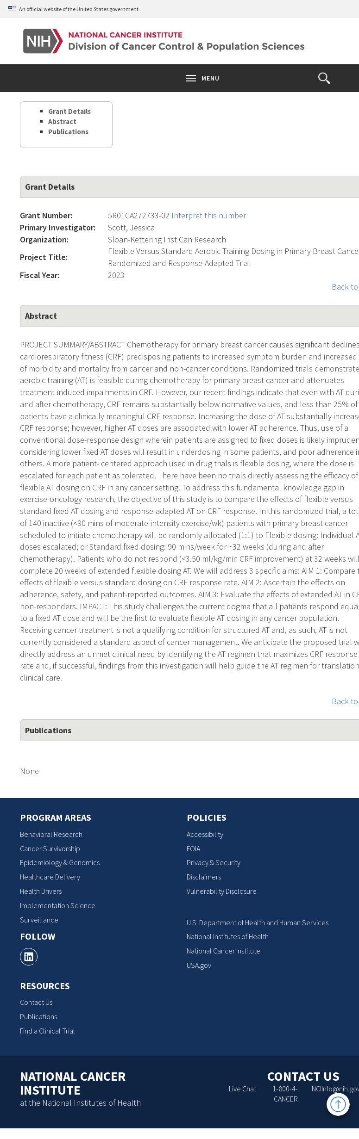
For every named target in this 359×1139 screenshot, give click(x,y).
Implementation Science (57, 905)
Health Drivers (41, 891)
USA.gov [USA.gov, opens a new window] (199, 965)
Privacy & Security (213, 862)
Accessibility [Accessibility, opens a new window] (205, 834)
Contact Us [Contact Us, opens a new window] (36, 1002)
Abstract (62, 121)
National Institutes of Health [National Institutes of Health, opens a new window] (228, 936)
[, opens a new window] (29, 957)
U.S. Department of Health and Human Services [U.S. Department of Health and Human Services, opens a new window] (257, 922)
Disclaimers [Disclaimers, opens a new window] (204, 876)
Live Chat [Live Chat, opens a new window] (242, 1088)
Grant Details (69, 111)
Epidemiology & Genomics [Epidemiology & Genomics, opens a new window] (60, 862)
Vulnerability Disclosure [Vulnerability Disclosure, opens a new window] (222, 891)
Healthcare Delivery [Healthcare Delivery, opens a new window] (50, 876)
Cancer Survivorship (50, 848)
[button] (324, 78)
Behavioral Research (51, 834)
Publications (68, 131)
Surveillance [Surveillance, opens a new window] (39, 919)
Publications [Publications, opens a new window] (38, 1016)
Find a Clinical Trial (47, 1030)
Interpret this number (208, 215)
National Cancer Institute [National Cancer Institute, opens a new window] (223, 950)
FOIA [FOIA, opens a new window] (193, 848)
